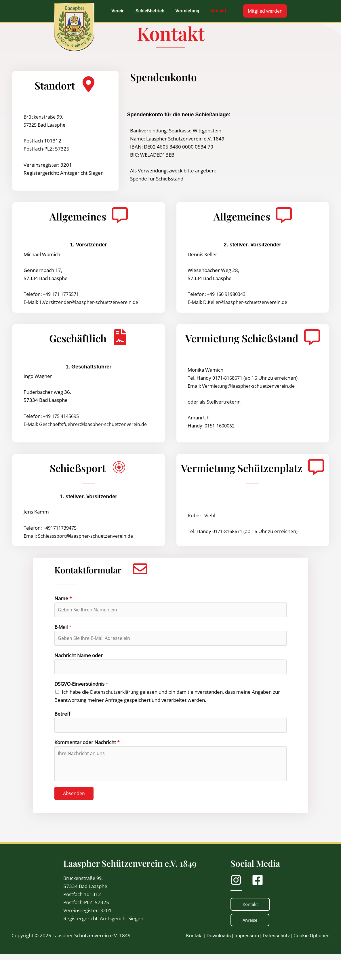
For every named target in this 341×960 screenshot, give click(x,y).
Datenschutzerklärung (115, 696)
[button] (119, 11)
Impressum (247, 942)
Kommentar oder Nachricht (87, 747)
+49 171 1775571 (63, 294)
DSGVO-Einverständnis (81, 688)
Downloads (219, 942)
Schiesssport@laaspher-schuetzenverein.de (86, 536)
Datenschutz (276, 942)
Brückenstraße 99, (44, 116)
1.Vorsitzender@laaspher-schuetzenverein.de (90, 302)
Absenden (74, 799)
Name (63, 598)
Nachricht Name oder (78, 658)
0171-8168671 (228, 378)
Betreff (62, 717)
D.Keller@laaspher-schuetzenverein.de (246, 302)
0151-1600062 (221, 425)
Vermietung (187, 11)
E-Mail (62, 628)
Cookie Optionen (311, 942)
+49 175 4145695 (63, 416)
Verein (118, 11)
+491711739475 (61, 527)
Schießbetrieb (150, 11)
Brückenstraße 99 (84, 883)
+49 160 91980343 (228, 294)
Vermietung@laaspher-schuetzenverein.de (250, 386)
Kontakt (218, 11)
